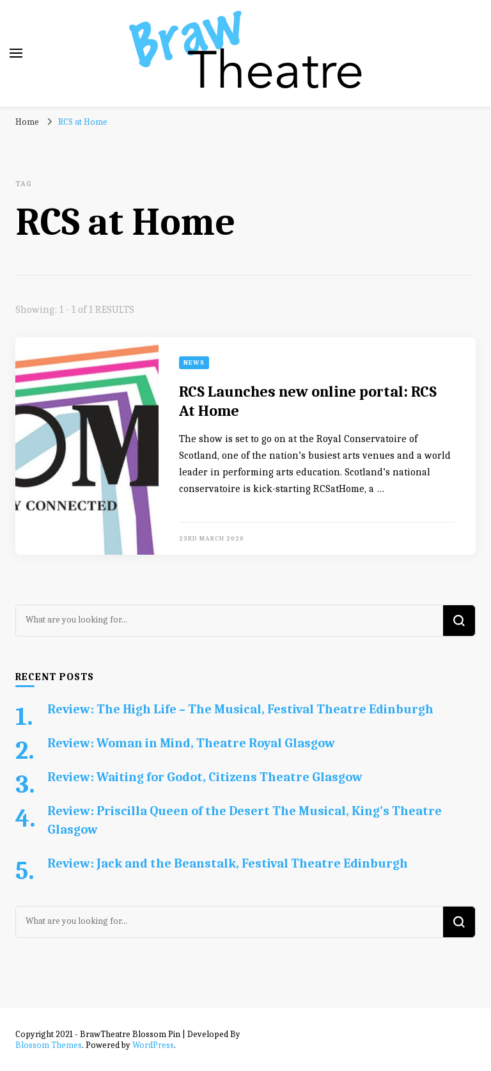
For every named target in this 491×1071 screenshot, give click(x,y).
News (194, 363)
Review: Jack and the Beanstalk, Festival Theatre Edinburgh (227, 863)
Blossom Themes (48, 1045)
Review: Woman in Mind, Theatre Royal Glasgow (191, 743)
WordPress (153, 1045)
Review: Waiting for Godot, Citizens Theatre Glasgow (204, 777)
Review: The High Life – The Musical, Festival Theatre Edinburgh (240, 709)
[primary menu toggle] (16, 53)
